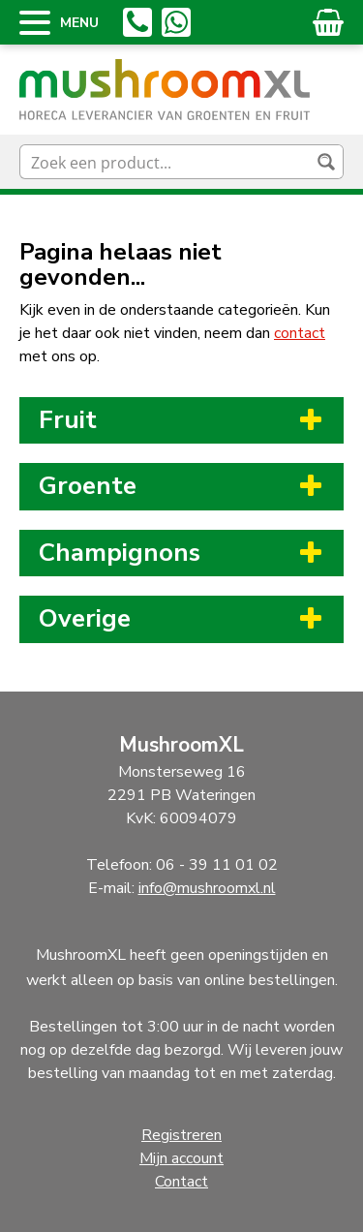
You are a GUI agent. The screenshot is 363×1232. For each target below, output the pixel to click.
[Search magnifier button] (326, 161)
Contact (181, 1181)
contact (299, 333)
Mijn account (181, 1158)
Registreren (181, 1135)
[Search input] (166, 161)
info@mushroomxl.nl (207, 888)
